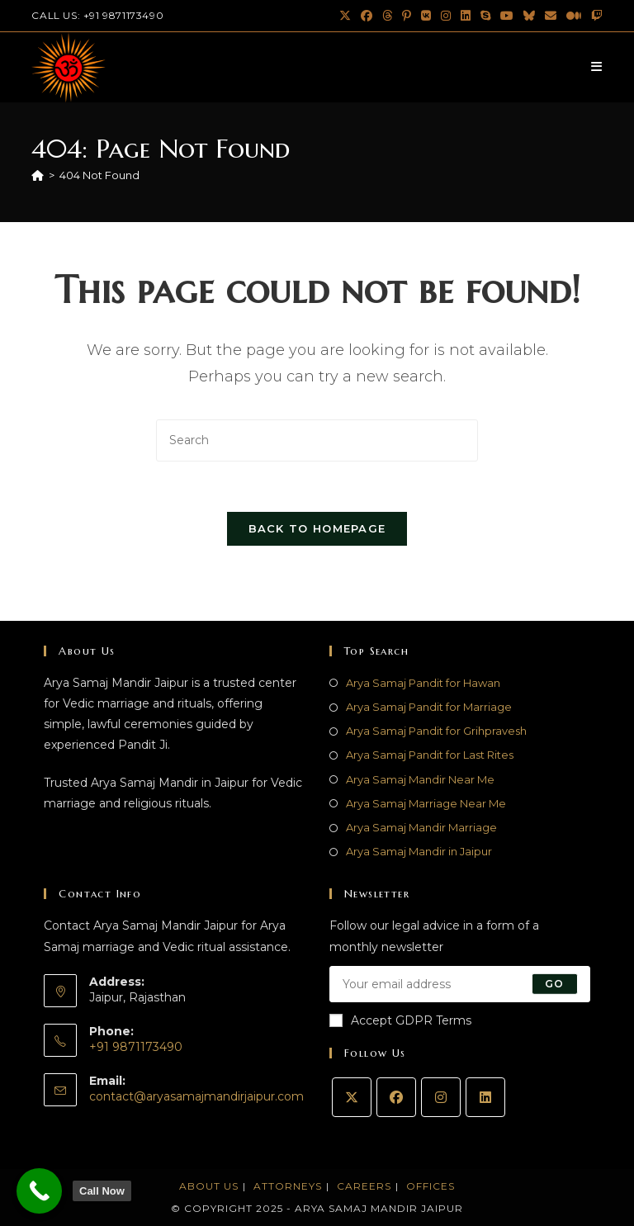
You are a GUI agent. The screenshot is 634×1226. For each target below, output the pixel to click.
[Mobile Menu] (597, 66)
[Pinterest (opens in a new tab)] (406, 15)
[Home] (37, 175)
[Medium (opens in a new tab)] (573, 15)
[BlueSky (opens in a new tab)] (529, 15)
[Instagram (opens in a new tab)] (446, 15)
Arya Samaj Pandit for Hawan (423, 682)
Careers (364, 1186)
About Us (209, 1186)
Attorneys (287, 1186)
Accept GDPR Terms (400, 1020)
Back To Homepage (317, 528)
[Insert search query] (317, 440)
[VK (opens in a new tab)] (426, 15)
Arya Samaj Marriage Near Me (426, 803)
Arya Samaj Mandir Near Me (420, 779)
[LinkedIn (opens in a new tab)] (466, 15)
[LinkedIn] (485, 1097)
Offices (430, 1186)
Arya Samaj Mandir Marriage (421, 827)
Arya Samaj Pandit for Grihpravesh (436, 730)
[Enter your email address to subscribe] (459, 984)
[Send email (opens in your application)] (550, 15)
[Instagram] (441, 1097)
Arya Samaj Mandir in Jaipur (419, 851)
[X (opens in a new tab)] (345, 15)
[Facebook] (396, 1097)
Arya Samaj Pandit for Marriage (429, 706)
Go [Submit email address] (554, 983)
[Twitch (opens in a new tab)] (594, 15)
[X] (351, 1097)
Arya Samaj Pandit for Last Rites (429, 754)
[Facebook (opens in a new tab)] (366, 15)
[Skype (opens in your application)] (485, 15)
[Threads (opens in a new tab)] (387, 15)
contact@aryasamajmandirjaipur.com (196, 1096)
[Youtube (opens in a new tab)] (506, 15)
